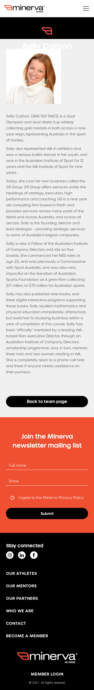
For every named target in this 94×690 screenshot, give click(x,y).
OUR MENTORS (21, 586)
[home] (24, 8)
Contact (16, 623)
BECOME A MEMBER (27, 636)
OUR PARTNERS (22, 598)
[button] (85, 8)
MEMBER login (47, 674)
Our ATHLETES (21, 573)
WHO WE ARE (20, 611)
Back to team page (47, 401)
